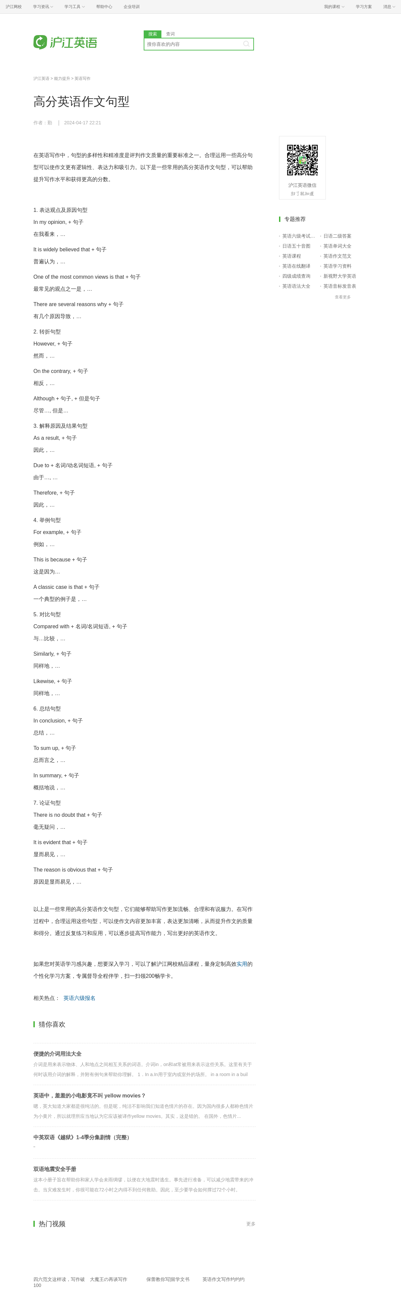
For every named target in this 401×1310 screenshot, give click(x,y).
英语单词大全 (337, 246)
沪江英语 (41, 78)
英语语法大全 (296, 286)
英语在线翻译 (296, 266)
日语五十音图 (296, 246)
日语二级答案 (337, 236)
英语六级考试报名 (299, 236)
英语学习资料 (337, 266)
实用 (242, 964)
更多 (251, 1223)
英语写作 (83, 78)
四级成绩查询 (296, 276)
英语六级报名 (79, 998)
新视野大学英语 (339, 276)
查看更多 (343, 297)
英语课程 (291, 256)
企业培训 (132, 6)
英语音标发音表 (339, 286)
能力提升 (62, 78)
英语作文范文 (337, 256)
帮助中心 (104, 6)
